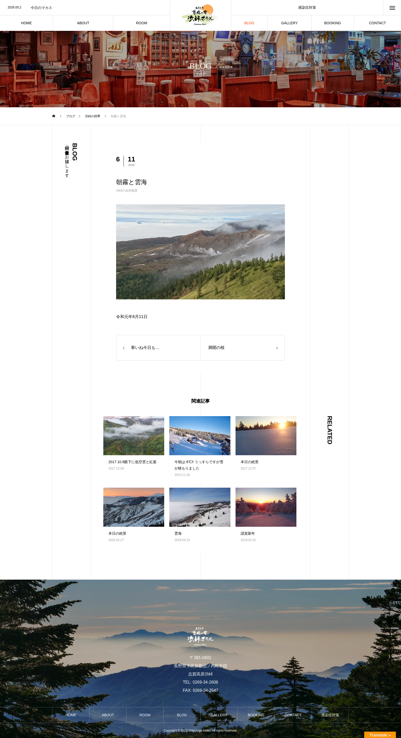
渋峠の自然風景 (127, 190)
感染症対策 (307, 7)
